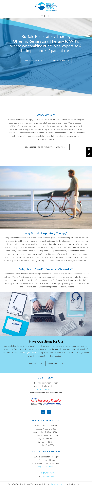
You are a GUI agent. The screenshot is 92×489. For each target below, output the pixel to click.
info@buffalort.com (31, 352)
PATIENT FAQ (34, 364)
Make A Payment (59, 60)
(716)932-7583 (47, 476)
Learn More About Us (33, 60)
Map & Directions (45, 466)
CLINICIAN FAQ (54, 364)
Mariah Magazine (57, 484)
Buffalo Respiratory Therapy (46, 6)
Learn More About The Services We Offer (45, 147)
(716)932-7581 (47, 473)
